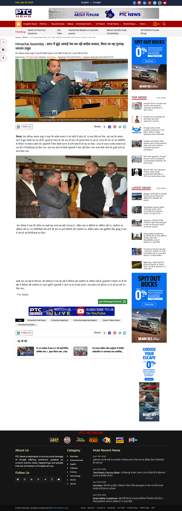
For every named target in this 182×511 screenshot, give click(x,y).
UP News (100, 24)
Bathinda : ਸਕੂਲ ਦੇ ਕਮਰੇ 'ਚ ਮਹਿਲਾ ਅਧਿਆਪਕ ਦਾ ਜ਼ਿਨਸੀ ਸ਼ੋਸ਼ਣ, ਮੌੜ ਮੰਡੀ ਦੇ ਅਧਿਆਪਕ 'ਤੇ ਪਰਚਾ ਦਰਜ (154, 265)
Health (71, 464)
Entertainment (84, 24)
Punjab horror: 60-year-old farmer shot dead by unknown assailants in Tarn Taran (155, 106)
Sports (71, 484)
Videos (70, 24)
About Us (91, 508)
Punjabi (97, 2)
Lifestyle (72, 468)
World (71, 480)
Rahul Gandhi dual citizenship (117, 32)
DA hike (59, 32)
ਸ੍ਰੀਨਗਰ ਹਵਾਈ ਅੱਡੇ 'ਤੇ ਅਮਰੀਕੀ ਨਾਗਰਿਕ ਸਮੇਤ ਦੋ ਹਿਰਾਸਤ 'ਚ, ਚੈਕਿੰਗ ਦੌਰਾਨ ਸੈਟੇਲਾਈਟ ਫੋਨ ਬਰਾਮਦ (155, 197)
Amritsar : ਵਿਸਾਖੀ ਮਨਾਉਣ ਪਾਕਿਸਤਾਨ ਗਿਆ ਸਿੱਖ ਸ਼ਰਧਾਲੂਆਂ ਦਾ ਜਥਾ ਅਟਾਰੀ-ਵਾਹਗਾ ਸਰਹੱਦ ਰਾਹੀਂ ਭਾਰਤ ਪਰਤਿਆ (155, 223)
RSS (153, 508)
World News (130, 24)
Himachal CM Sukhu (26, 325)
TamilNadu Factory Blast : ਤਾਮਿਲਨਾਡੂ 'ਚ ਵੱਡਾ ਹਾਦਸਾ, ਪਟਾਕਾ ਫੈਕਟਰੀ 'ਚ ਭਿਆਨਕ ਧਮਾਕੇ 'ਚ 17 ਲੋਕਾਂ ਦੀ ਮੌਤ (154, 210)
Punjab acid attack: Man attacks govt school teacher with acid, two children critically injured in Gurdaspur (155, 145)
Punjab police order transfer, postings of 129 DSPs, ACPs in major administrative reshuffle (154, 131)
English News (30, 24)
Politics (44, 24)
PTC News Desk (32, 57)
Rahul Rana (51, 57)
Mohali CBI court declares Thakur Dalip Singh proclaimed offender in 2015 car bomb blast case (154, 172)
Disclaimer (111, 508)
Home (17, 37)
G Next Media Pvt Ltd (60, 508)
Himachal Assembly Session (85, 320)
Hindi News (114, 24)
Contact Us (101, 508)
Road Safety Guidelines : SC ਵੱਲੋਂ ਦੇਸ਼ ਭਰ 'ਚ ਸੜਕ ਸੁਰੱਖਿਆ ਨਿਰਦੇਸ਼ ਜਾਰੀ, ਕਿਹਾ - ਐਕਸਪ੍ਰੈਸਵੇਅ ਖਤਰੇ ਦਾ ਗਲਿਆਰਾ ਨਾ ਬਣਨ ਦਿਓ (155, 237)
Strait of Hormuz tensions (37, 32)
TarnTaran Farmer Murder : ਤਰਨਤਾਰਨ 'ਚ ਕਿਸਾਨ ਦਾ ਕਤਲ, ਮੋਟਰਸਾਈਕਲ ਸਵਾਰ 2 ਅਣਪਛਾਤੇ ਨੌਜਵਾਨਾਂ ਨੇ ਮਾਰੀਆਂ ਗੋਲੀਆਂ (155, 252)
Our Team (121, 508)
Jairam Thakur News (111, 320)
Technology (73, 476)
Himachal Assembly (59, 320)
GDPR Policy (145, 508)
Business (72, 456)
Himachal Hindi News (36, 320)
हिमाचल (25, 37)
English (85, 2)
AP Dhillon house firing (150, 32)
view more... (161, 98)
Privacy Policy (132, 508)
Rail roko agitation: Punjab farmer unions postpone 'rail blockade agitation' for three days (155, 159)
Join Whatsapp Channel (113, 301)
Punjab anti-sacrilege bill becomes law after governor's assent (154, 118)
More (143, 24)
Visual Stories (57, 24)
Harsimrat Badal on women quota (83, 32)
